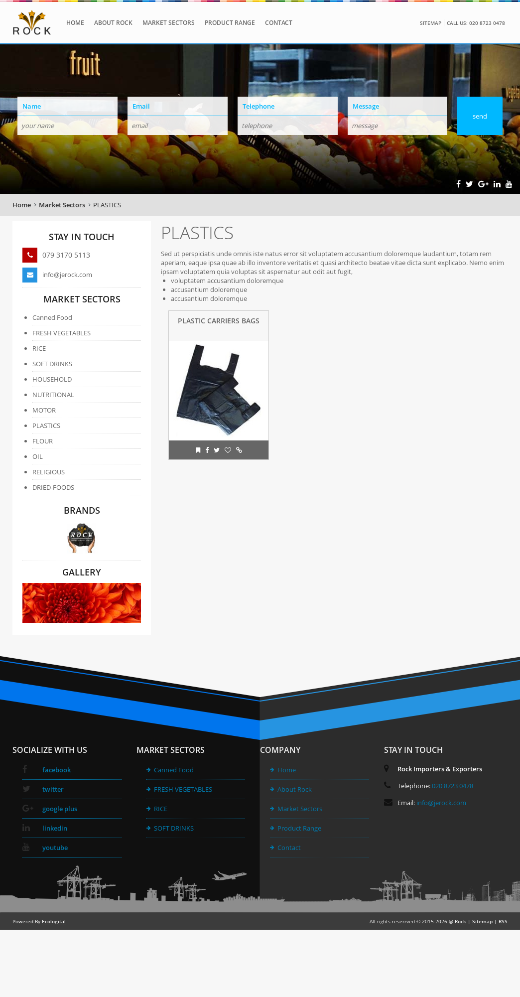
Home (75, 22)
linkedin (44, 828)
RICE (39, 348)
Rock (460, 921)
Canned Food (52, 317)
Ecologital (54, 921)
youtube (45, 847)
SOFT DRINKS (52, 363)
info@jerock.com (57, 274)
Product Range (230, 22)
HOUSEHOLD (52, 379)
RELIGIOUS (48, 471)
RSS (503, 921)
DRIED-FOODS (53, 487)
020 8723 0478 (452, 785)
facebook (46, 769)
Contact (278, 22)
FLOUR (42, 440)
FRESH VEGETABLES (61, 332)
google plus (49, 808)
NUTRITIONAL (53, 394)
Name (31, 106)
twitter (43, 789)
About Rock (113, 22)
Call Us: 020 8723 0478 (476, 22)
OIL (37, 456)
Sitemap (430, 22)
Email (141, 106)
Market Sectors (168, 22)
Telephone (258, 106)
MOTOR (44, 410)
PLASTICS (107, 204)
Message (366, 106)
